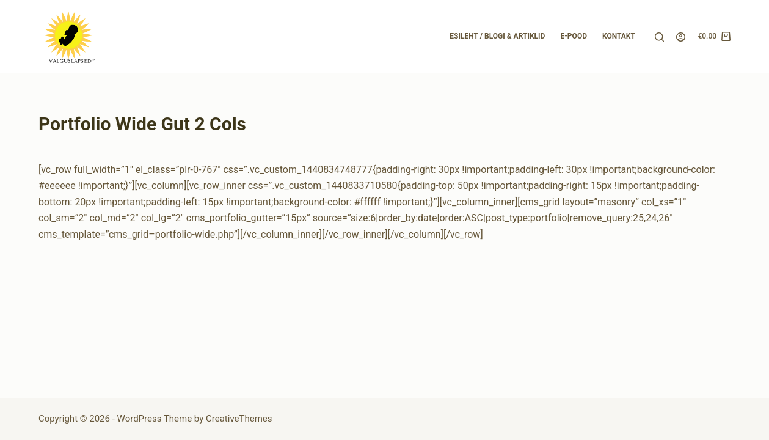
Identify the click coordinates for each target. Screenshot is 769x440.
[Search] (659, 37)
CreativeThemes (239, 418)
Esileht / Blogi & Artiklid (497, 36)
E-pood (573, 36)
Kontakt (618, 36)
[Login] (680, 37)
